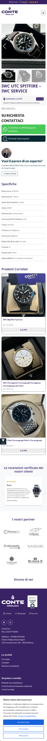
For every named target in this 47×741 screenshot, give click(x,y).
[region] (23, 718)
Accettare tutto (23, 722)
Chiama (7, 613)
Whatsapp (20, 613)
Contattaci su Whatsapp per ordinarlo (22, 129)
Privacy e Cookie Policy (27, 716)
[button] (42, 46)
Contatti (5, 662)
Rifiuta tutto (23, 736)
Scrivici (33, 613)
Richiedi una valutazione (12, 682)
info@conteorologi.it (16, 639)
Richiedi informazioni (18, 138)
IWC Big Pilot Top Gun (12, 319)
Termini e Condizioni (10, 666)
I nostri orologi (8, 689)
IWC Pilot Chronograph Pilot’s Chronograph (22, 440)
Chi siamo (6, 659)
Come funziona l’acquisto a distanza (17, 686)
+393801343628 (9, 174)
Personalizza (23, 729)
